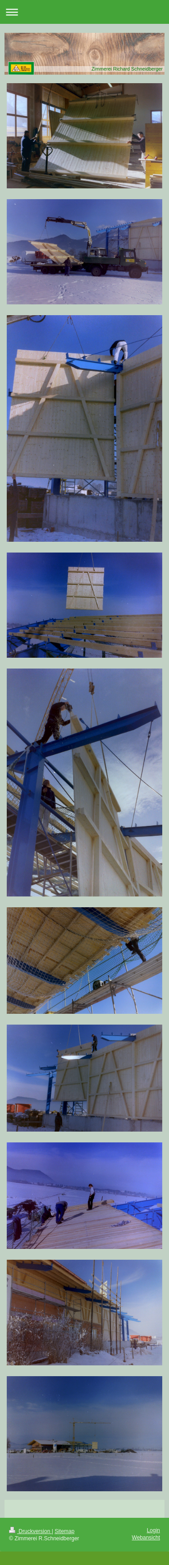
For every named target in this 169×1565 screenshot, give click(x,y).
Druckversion (30, 1531)
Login (153, 1530)
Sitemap (64, 1531)
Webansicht (146, 1537)
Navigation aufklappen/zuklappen (84, 12)
